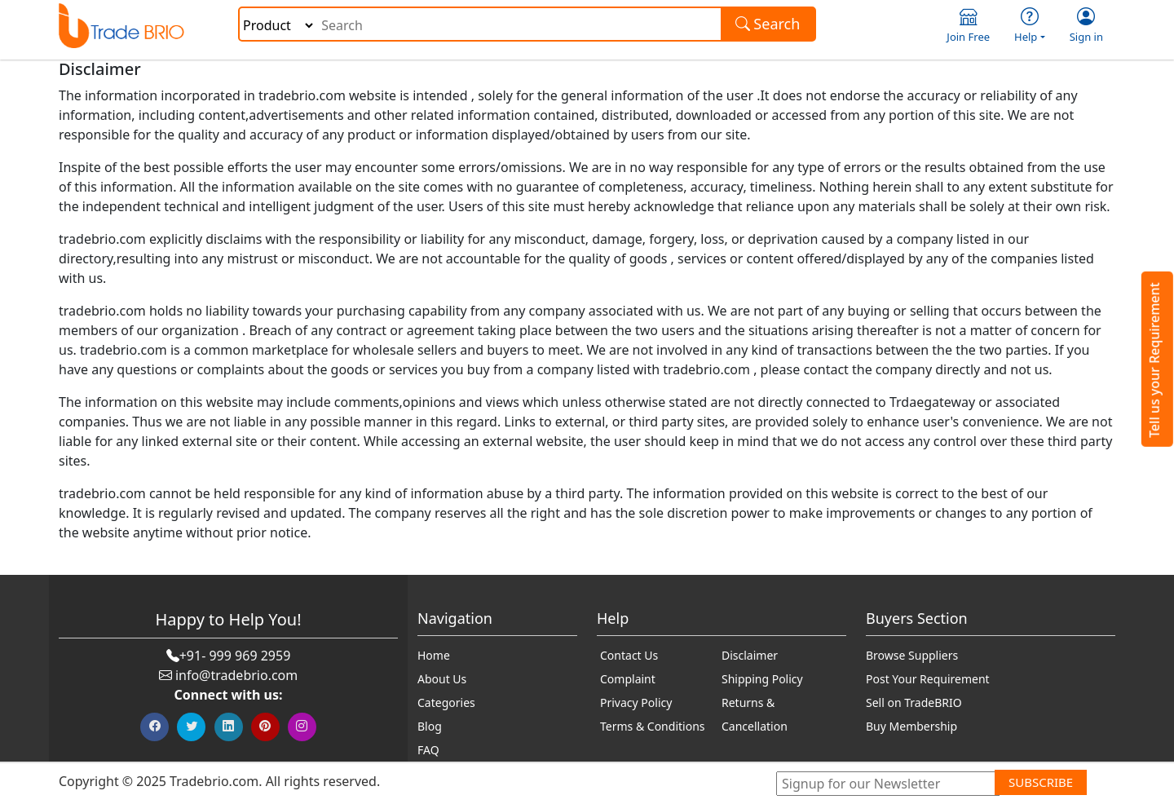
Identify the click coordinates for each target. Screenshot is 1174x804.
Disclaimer (750, 655)
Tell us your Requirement (1154, 360)
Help (1029, 25)
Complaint (627, 679)
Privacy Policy (636, 702)
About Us (441, 679)
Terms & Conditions (652, 726)
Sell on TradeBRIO (914, 702)
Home (433, 655)
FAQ (428, 750)
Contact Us (629, 655)
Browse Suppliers (912, 655)
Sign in (1086, 25)
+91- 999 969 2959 (235, 656)
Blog (429, 726)
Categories (446, 702)
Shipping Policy (762, 679)
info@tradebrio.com (236, 675)
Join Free (968, 25)
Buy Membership (911, 726)
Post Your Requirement (928, 679)
